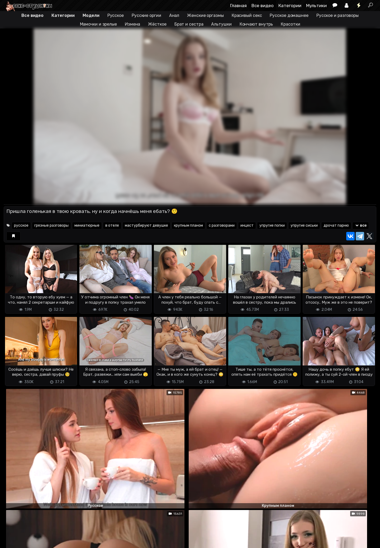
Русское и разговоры (337, 15)
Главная (238, 5)
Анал (174, 15)
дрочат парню (336, 225)
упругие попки (272, 225)
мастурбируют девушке (146, 225)
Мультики (316, 5)
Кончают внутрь (256, 24)
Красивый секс (247, 15)
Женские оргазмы (205, 15)
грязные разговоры (51, 225)
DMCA (12, 541)
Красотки (290, 24)
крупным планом (188, 225)
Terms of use (31, 541)
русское (21, 225)
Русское (115, 15)
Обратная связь (59, 541)
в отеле (112, 225)
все (361, 225)
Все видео (262, 5)
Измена (132, 24)
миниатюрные (86, 225)
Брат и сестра (188, 24)
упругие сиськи (304, 225)
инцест (247, 225)
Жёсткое (157, 24)
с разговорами (222, 225)
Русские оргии (146, 15)
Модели (91, 15)
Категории (289, 5)
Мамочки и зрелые (98, 24)
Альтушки (221, 24)
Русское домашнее (289, 15)
